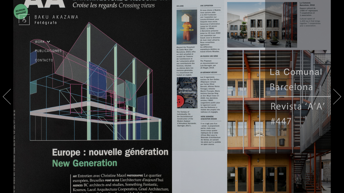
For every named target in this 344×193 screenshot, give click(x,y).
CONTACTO (44, 60)
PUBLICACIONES (48, 51)
